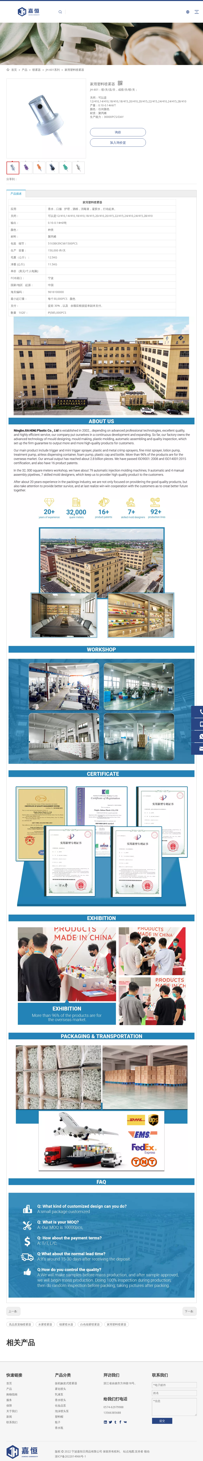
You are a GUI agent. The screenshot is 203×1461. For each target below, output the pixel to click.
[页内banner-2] (101, 44)
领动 (146, 1451)
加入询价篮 (118, 142)
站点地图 (128, 1451)
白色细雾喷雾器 (90, 1324)
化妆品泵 (60, 1405)
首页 (9, 1383)
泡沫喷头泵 (62, 1411)
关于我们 (11, 1411)
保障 (9, 1405)
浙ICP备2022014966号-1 (70, 1456)
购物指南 (11, 1394)
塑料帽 (59, 1416)
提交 (162, 1421)
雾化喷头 (60, 1389)
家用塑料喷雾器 (116, 1324)
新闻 (9, 1416)
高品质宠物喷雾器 (20, 1324)
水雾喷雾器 (45, 1324)
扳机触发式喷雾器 (66, 1383)
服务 (9, 1400)
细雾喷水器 (66, 1324)
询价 (118, 132)
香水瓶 (59, 1428)
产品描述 (16, 193)
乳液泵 (59, 1394)
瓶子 (57, 1422)
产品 (9, 1389)
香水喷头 (60, 1400)
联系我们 (11, 1422)
